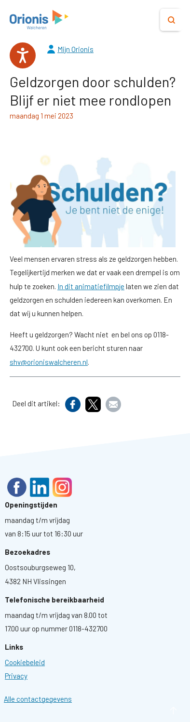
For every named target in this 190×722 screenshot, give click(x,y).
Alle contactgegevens (38, 699)
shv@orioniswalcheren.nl (49, 362)
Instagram (62, 487)
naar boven (158, 710)
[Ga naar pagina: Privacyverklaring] (16, 675)
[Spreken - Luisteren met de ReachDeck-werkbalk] (23, 55)
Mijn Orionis (75, 49)
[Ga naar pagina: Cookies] (25, 662)
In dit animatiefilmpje (90, 286)
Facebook (17, 487)
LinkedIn (39, 487)
